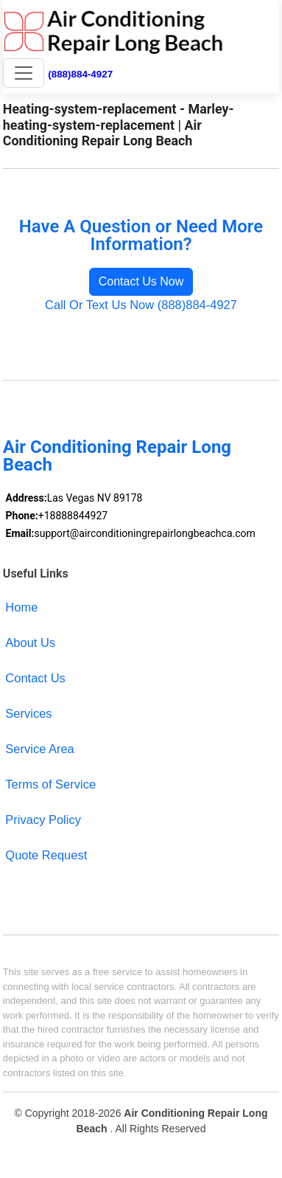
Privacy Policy (43, 819)
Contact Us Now (141, 281)
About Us (30, 642)
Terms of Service (50, 784)
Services (28, 713)
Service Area (39, 748)
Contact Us (35, 678)
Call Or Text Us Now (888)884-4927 (141, 304)
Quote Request (46, 855)
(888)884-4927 (80, 74)
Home (21, 607)
